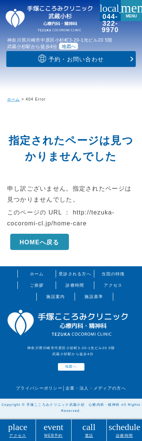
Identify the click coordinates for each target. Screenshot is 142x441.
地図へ (69, 46)
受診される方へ (75, 274)
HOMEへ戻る (39, 242)
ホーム (13, 99)
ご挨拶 (37, 285)
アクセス (113, 285)
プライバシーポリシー (39, 388)
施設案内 (55, 296)
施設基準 (93, 296)
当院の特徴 (113, 274)
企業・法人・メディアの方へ (96, 388)
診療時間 (75, 285)
